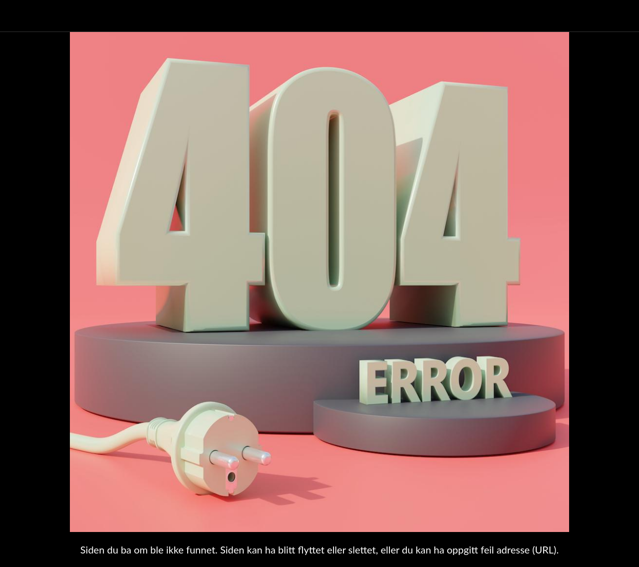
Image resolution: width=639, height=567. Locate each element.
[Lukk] (16, 16)
